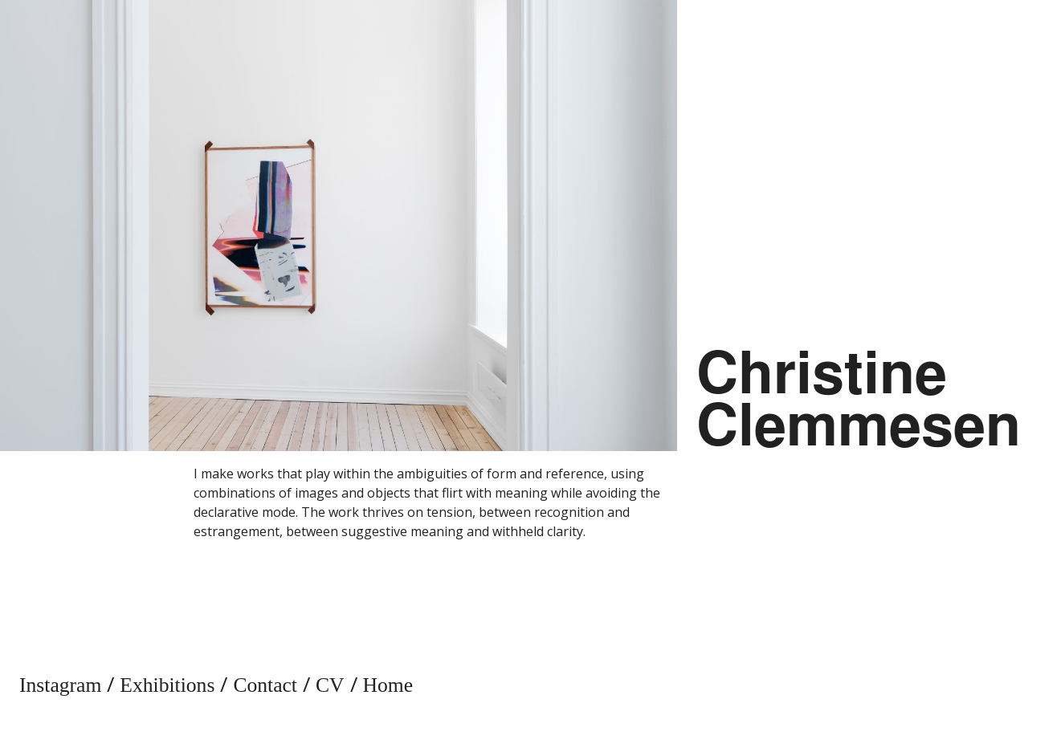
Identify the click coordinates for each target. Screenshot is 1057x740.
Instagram (60, 685)
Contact (265, 685)
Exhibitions (167, 685)
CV (330, 685)
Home (388, 685)
